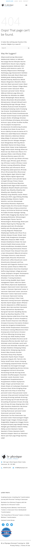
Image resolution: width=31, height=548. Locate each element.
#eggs (3, 149)
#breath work (22, 102)
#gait (14, 174)
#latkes (3, 224)
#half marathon (21, 185)
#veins (26, 422)
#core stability (6, 131)
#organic (17, 273)
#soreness (4, 354)
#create (14, 131)
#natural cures (23, 264)
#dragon (16, 140)
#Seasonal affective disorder (10, 341)
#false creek (12, 154)
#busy (23, 104)
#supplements (6, 381)
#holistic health (18, 199)
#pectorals (13, 285)
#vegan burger (6, 420)
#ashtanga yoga (6, 73)
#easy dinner (5, 147)
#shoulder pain (23, 345)
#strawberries (6, 366)
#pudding (18, 312)
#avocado (11, 75)
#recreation (19, 323)
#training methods (14, 397)
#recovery (10, 323)
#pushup (11, 314)
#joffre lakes (5, 215)
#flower (23, 165)
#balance (20, 77)
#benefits (18, 82)
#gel (23, 174)
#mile (23, 244)
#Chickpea (8, 120)
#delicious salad (6, 134)
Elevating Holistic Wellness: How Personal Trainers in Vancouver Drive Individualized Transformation (13, 510)
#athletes (4, 75)
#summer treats (18, 377)
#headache (4, 188)
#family (18, 154)
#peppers (4, 287)
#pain (19, 280)
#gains (9, 174)
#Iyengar (17, 212)
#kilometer (12, 217)
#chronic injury (6, 122)
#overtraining (5, 280)
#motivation (17, 248)
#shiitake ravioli (6, 343)
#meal (22, 239)
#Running (11, 334)
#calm (16, 106)
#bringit (12, 104)
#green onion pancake (14, 179)
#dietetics (8, 136)
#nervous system (7, 266)
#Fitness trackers (10, 163)
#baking (14, 77)
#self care (24, 341)
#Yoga (18, 436)
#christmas (24, 120)
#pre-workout (15, 307)
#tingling (19, 388)
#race (19, 316)
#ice (12, 206)
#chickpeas (16, 120)
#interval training (22, 210)
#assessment (16, 73)
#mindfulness (10, 246)
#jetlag (22, 212)
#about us (13, 59)
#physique (25, 300)
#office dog (5, 271)
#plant (19, 303)
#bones (3, 100)
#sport (16, 357)
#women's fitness (7, 431)
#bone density (20, 97)
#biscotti (20, 93)
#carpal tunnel (6, 115)
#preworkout (19, 309)
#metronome (16, 244)
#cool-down (12, 129)
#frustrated (10, 172)
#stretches (20, 370)
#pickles (4, 303)
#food (3, 167)
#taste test (20, 384)
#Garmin (19, 174)
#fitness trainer (21, 163)
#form (23, 167)
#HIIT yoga (12, 197)
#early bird (12, 145)
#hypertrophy (5, 206)
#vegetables (5, 422)
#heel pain (4, 197)
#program (4, 312)
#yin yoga (12, 436)
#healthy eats (5, 192)
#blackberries (5, 95)
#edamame (23, 147)
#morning (9, 248)
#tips (25, 388)
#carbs (23, 111)
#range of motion (13, 318)
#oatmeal (24, 269)
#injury (11, 208)
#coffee (19, 122)
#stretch (13, 370)
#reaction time (17, 321)
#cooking (4, 129)
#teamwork (24, 386)
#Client (14, 122)
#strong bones (20, 372)
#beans (3, 82)
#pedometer (22, 285)
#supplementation (17, 379)
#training (4, 397)
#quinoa (4, 316)
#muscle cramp (14, 255)
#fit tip (8, 158)
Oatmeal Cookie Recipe (8, 520)
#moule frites (9, 251)
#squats (11, 359)
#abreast (21, 59)
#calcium (11, 106)
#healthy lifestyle (17, 192)
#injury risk (5, 210)
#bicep (22, 91)
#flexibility (16, 165)
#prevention (10, 309)
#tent (9, 388)
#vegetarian (14, 422)
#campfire (22, 106)
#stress (20, 368)
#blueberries (15, 95)
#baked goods (6, 77)
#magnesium (14, 237)
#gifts (3, 176)
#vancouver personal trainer (16, 411)
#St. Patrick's (18, 359)
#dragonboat (9, 143)
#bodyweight (10, 97)
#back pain (23, 75)
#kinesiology (16, 221)
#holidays (9, 199)
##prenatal (18, 57)
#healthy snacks (17, 194)
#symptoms (21, 381)
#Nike (21, 266)
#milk (3, 246)
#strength (14, 366)
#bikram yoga (12, 93)
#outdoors (17, 278)
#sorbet (19, 352)
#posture (23, 305)
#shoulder (14, 345)
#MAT (18, 239)
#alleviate (17, 66)
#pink (9, 303)
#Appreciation (12, 70)
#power (3, 307)
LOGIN (16, 1)
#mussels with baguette (9, 264)
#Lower (14, 235)
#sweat (13, 381)
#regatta (12, 325)
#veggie (21, 422)
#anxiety (4, 70)
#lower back (22, 235)
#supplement (5, 379)
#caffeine (4, 106)
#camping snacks (14, 109)
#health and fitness (21, 188)
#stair (12, 361)
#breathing (5, 104)
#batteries (16, 79)
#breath (14, 102)
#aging (3, 66)
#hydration (20, 203)
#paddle (13, 280)
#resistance (25, 327)
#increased (4, 208)
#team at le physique (13, 386)
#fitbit (19, 158)
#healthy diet (20, 190)
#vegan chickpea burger (19, 420)
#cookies (24, 127)
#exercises (14, 152)
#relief (8, 327)
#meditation (10, 242)
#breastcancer (6, 102)
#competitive (16, 125)
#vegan (25, 417)
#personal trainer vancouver (17, 291)
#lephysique (18, 230)
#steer (19, 363)
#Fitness (25, 158)
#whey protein (6, 429)
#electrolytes (10, 149)
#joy (18, 215)
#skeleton (10, 348)
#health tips (5, 190)
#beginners (10, 82)
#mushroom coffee (7, 260)
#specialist (4, 357)
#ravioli (8, 321)
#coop (18, 129)
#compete (7, 125)
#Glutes (8, 176)
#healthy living (6, 194)
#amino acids (5, 68)
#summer (23, 375)
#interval (12, 210)
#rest (26, 330)
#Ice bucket (18, 206)
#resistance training (8, 330)
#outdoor (22, 276)
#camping (4, 109)
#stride (11, 372)
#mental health (6, 244)
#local (20, 233)
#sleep (23, 348)
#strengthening (12, 368)
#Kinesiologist (21, 217)
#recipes (4, 323)
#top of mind (16, 390)
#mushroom (21, 257)
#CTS (26, 131)
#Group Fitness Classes (15, 181)
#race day (24, 316)
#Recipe (24, 321)
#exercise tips (6, 152)
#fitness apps (5, 161)
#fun (15, 172)
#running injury (20, 334)
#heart (25, 194)
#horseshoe (5, 203)
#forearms (16, 167)
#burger (18, 104)
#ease (19, 145)
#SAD (12, 336)
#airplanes (9, 66)
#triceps (13, 404)
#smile (23, 350)
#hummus (12, 203)
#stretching (5, 372)
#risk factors (14, 332)
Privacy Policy (14, 545)
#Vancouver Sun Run (8, 415)
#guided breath (6, 185)
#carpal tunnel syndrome (19, 115)
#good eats (20, 176)
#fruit (3, 172)
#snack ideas (5, 352)
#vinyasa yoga (12, 424)
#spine (11, 357)
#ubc (23, 404)
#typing (18, 404)
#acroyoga (4, 61)
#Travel (16, 399)
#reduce (25, 323)
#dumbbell (4, 145)
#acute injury (15, 64)
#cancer (7, 111)
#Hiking (19, 197)
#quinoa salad (11, 316)
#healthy (13, 190)
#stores (24, 363)
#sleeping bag (15, 350)
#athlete (24, 73)
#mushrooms (5, 262)
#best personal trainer (15, 84)
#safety (17, 336)
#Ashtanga (21, 70)
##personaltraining (7, 57)
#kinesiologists (6, 221)
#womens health (18, 431)
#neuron (16, 266)
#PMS (18, 305)
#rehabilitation (20, 325)
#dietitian (15, 136)
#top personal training (16, 395)
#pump (24, 312)
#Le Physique (17, 224)
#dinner (22, 136)
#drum (22, 143)
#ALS (22, 66)
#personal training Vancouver (11, 300)
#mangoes (22, 237)
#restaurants (5, 332)
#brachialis (10, 100)
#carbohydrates (15, 111)
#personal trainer (14, 287)
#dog (3, 138)
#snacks (13, 352)
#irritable (4, 212)
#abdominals (5, 59)
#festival (4, 156)
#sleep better (5, 350)
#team (3, 386)
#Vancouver (5, 408)
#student (4, 375)
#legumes (10, 230)
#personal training (16, 296)
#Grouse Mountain (17, 183)
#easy (23, 145)
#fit (19, 156)
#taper (3, 384)
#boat (3, 97)
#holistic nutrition (7, 201)
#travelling (4, 402)
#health (11, 188)
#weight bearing (22, 424)
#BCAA (23, 79)
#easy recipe (14, 147)
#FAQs (24, 154)
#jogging (13, 215)
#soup (10, 354)
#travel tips (24, 399)
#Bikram (4, 93)
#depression (16, 134)
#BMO (22, 95)
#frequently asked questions (10, 170)
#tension (4, 388)
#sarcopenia (5, 339)
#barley (9, 79)
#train (26, 395)
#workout (24, 433)
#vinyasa (4, 424)
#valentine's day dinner (19, 406)
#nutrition (17, 269)
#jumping (4, 217)
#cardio (3, 113)
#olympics (9, 273)
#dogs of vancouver (11, 138)
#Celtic (9, 118)
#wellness (13, 426)
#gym (14, 185)
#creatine (20, 131)
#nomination (9, 269)
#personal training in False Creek (12, 298)
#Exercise (24, 149)
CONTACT (25, 1)
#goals (13, 176)
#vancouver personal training (11, 413)
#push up (4, 314)
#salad (22, 336)
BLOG (20, 1)
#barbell (4, 79)
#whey (25, 426)
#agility (22, 64)
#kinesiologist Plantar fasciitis (11, 219)
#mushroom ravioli (20, 260)
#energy (18, 149)
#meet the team (20, 242)
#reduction (5, 325)
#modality (18, 246)
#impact (25, 206)
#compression (6, 127)
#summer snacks (6, 377)
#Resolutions (19, 330)
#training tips (9, 399)
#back (17, 75)
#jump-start (24, 215)
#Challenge (15, 118)
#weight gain (5, 426)
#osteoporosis (6, 276)
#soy (14, 354)
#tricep (6, 404)
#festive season (12, 156)
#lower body (5, 237)
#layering (10, 224)
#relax (3, 327)
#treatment (13, 402)
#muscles (13, 257)
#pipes (14, 303)
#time (14, 388)
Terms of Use (25, 545)
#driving (17, 143)
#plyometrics (11, 305)
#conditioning (16, 127)
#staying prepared (10, 363)
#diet (3, 136)
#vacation (8, 406)
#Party (7, 285)
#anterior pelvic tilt (17, 68)
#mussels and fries (16, 262)
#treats (19, 402)
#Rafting (4, 318)
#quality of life (19, 314)
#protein (11, 312)
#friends (24, 170)
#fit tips (14, 158)
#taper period (11, 384)
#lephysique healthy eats (9, 233)
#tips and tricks (6, 390)
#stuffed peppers (14, 375)
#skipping (17, 348)
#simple (4, 348)
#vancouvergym (17, 417)
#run (5, 334)
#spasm (19, 354)
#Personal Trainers (7, 294)
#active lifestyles (14, 61)
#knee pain (24, 221)
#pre (8, 307)
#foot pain (9, 167)
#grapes (4, 179)
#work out (17, 433)
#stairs (17, 361)
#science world (22, 339)
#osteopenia (24, 273)
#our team (14, 276)
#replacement (15, 327)
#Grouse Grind (6, 183)
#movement (10, 253)
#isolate (11, 212)
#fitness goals (15, 161)
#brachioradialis (20, 100)
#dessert (24, 134)
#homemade (18, 201)
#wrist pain (5, 436)
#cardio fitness (12, 113)
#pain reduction (15, 282)
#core (23, 129)
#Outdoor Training (7, 278)
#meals (3, 242)
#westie (20, 426)
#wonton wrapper (7, 433)
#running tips (5, 336)
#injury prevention (20, 208)
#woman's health (17, 429)
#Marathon (5, 239)
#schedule (13, 339)
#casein (3, 118)
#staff (8, 361)
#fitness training (6, 165)
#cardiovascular (22, 113)
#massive (12, 239)
